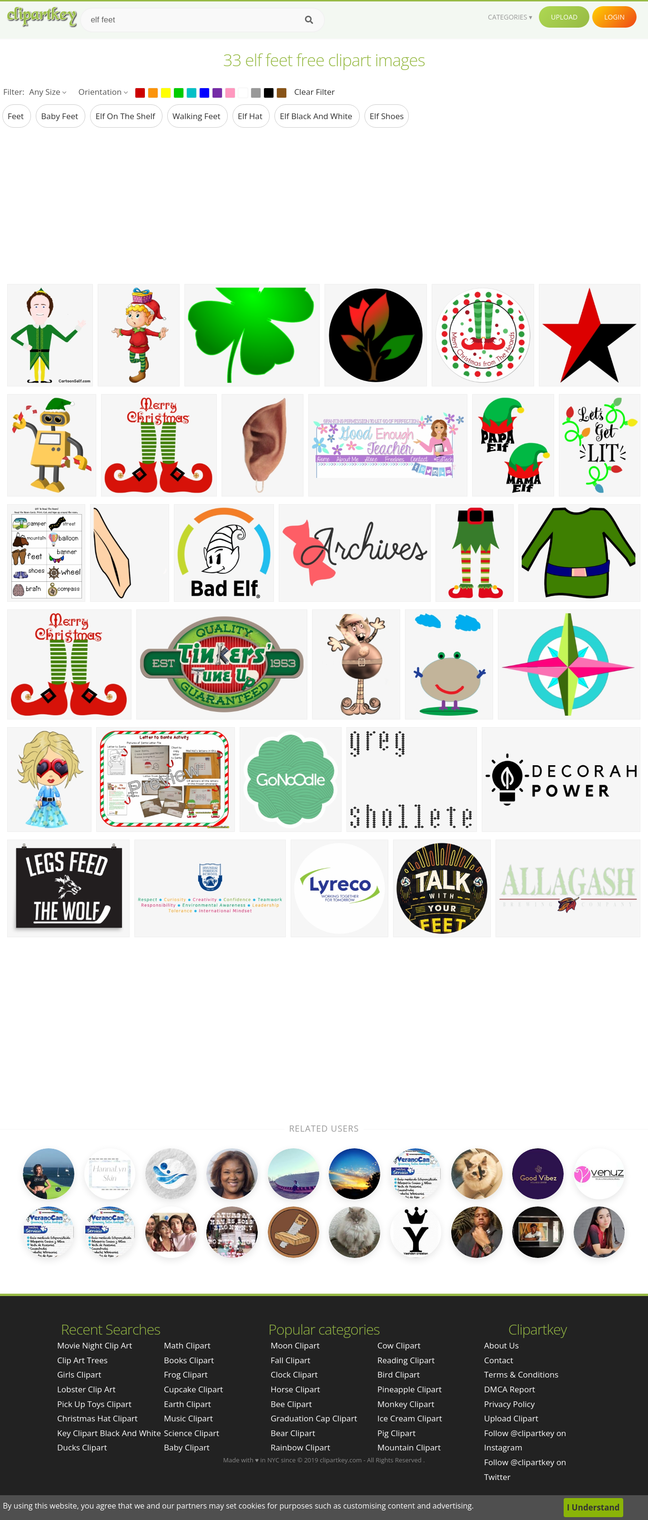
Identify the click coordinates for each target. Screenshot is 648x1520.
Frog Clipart (186, 1374)
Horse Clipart (295, 1389)
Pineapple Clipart (409, 1389)
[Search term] (202, 20)
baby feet (60, 116)
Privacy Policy (509, 1403)
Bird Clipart (398, 1374)
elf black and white (317, 116)
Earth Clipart (187, 1403)
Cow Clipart (399, 1345)
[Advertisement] (324, 205)
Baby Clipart (187, 1447)
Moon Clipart (295, 1345)
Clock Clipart (294, 1374)
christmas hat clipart (97, 1418)
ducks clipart (82, 1447)
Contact (498, 1360)
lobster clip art (86, 1389)
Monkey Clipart (406, 1403)
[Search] (309, 20)
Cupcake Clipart (193, 1389)
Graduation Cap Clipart (314, 1418)
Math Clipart (187, 1345)
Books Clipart (189, 1360)
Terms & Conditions (521, 1374)
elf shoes (387, 116)
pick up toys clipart (94, 1403)
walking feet (197, 116)
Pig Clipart (396, 1433)
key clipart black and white (109, 1433)
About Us (501, 1345)
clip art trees (82, 1360)
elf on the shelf (126, 116)
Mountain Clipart (409, 1447)
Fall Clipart (290, 1360)
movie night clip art (94, 1345)
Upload (564, 16)
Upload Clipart (511, 1418)
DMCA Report (509, 1389)
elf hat (251, 116)
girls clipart (79, 1374)
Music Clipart (188, 1418)
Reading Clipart (406, 1360)
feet (17, 116)
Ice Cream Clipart (409, 1418)
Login (614, 16)
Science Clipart (191, 1433)
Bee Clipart (291, 1403)
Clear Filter (314, 91)
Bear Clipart (293, 1433)
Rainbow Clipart (300, 1447)
